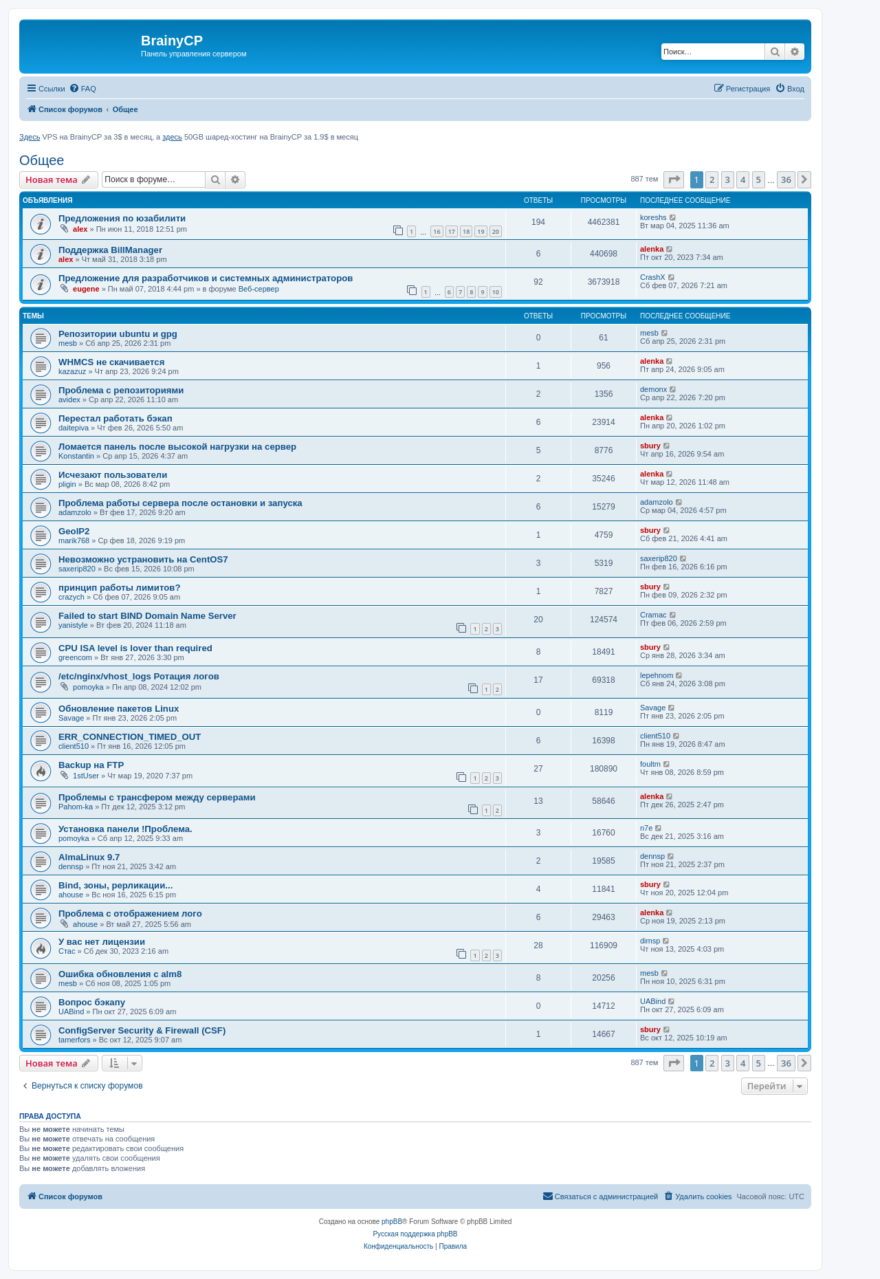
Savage (71, 718)
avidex (69, 399)
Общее (42, 160)
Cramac (653, 615)
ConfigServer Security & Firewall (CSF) (142, 1030)
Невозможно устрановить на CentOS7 (143, 559)
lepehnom (656, 675)
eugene (86, 289)
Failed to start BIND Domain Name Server (147, 616)
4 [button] (742, 179)
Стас (66, 951)
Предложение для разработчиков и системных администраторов (205, 278)
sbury (650, 445)
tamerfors (74, 1040)
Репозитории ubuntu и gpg (117, 334)
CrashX (653, 277)
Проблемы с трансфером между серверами (157, 797)
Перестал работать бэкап (115, 418)
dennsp (70, 866)
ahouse (70, 894)
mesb (67, 343)
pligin (67, 484)
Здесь (29, 137)
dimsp (650, 941)
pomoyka (88, 687)
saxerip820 (77, 569)
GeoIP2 (73, 531)
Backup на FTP (91, 765)
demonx (653, 389)
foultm (650, 764)
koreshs (653, 217)
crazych (71, 597)
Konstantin (76, 456)
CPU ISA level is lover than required (135, 648)
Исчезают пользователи (112, 475)
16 (436, 231)
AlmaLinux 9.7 (89, 857)
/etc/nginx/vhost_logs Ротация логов (138, 676)
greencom (75, 657)
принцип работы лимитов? (119, 587)
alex (80, 229)
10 (495, 291)
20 (495, 231)
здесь (172, 137)
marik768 (73, 540)
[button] (673, 179)
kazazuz (72, 371)
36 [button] (786, 179)
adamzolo (74, 512)
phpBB (392, 1221)
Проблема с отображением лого (130, 913)
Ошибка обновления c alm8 (120, 974)
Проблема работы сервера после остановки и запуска (180, 503)
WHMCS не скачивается (111, 362)
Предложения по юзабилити (122, 218)
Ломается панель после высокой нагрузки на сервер (177, 446)
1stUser (86, 776)
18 (466, 231)
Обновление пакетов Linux (118, 708)
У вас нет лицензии (101, 942)
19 (480, 231)
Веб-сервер (259, 289)
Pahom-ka (75, 806)
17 (451, 231)
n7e (646, 828)
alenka (651, 249)
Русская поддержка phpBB (415, 1234)
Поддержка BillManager (110, 250)
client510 (73, 746)
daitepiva (73, 428)
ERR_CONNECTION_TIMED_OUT (129, 737)
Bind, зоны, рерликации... (115, 885)
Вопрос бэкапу (91, 1002)
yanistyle (73, 625)
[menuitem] (82, 88)
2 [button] (712, 179)
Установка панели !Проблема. (125, 829)
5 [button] (758, 179)
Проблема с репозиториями (121, 390)
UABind (71, 1011)
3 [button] (727, 179)
